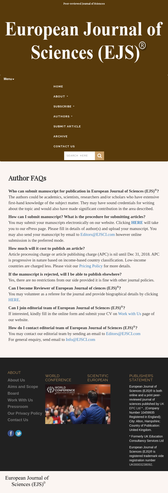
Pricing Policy (91, 266)
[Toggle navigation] (9, 79)
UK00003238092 (140, 464)
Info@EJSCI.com (80, 339)
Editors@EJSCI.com (97, 234)
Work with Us (129, 313)
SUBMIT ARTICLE (74, 126)
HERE (13, 299)
